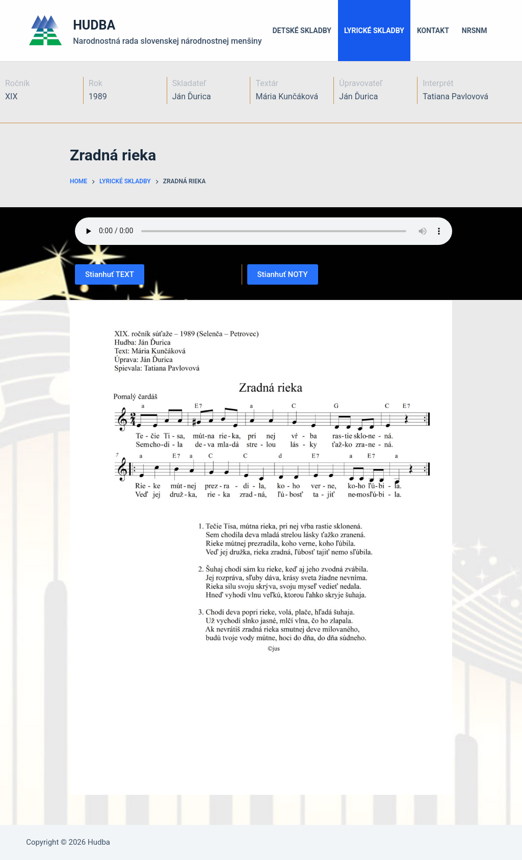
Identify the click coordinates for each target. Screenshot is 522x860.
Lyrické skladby (374, 30)
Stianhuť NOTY (282, 274)
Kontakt (433, 30)
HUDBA (94, 25)
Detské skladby (302, 30)
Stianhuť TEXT (109, 274)
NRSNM (474, 30)
